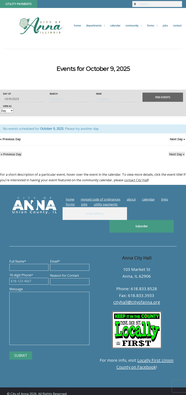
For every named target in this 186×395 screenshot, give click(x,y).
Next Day (177, 139)
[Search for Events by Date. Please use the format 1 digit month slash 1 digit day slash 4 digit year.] (23, 99)
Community (131, 25)
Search (53, 94)
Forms (150, 25)
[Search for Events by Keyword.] (69, 99)
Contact (177, 25)
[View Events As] (7, 110)
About (131, 199)
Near (99, 94)
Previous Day (10, 139)
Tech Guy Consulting (84, 388)
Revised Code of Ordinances (100, 199)
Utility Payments (19, 4)
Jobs (165, 25)
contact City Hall (136, 180)
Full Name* (28, 251)
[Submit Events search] (162, 97)
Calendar (115, 25)
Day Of (7, 94)
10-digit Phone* (28, 265)
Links (164, 199)
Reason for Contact (69, 266)
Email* (69, 251)
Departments (94, 25)
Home (77, 25)
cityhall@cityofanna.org (136, 289)
